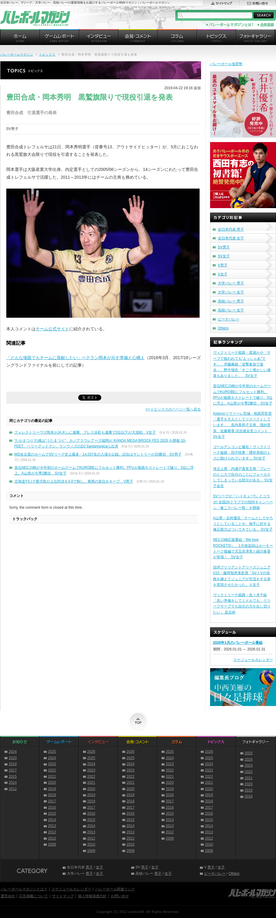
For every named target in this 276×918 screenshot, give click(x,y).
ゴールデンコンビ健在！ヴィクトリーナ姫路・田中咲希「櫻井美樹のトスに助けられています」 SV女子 (242, 452)
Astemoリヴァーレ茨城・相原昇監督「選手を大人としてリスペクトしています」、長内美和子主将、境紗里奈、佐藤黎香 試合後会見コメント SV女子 (242, 425)
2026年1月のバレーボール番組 (238, 643)
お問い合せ (120, 896)
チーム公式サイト (52, 328)
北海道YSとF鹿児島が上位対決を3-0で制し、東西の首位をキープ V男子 (73, 481)
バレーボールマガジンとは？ (24, 889)
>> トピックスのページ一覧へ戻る (173, 409)
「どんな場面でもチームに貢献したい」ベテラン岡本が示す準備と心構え (75, 357)
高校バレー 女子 (231, 310)
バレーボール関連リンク (115, 889)
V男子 (222, 265)
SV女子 (224, 256)
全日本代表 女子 (231, 238)
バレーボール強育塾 (226, 64)
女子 (99, 867)
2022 (52, 770)
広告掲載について (33, 896)
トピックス (47, 54)
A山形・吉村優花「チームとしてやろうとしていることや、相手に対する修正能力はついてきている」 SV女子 (243, 524)
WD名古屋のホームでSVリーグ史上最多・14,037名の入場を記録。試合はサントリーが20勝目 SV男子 (98, 454)
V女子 (222, 274)
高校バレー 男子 (231, 301)
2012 (13, 789)
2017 (13, 770)
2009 (52, 844)
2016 (52, 807)
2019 (13, 764)
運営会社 (8, 896)
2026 (91, 752)
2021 (52, 776)
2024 (13, 752)
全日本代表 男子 (231, 229)
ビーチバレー (228, 319)
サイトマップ (63, 896)
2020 (13, 758)
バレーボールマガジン (16, 54)
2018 (52, 795)
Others (223, 328)
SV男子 (224, 247)
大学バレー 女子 (231, 292)
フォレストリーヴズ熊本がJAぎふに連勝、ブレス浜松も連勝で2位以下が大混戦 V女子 (85, 432)
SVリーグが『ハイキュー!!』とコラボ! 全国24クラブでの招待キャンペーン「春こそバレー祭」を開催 (243, 502)
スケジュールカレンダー (253, 660)
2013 (52, 826)
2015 (13, 776)
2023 (52, 764)
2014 (13, 782)
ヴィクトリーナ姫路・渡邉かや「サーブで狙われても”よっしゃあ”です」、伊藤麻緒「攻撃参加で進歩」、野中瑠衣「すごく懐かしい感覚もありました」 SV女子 (242, 364)
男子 (89, 867)
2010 (52, 838)
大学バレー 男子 (231, 283)
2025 (52, 752)
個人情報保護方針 (92, 896)
